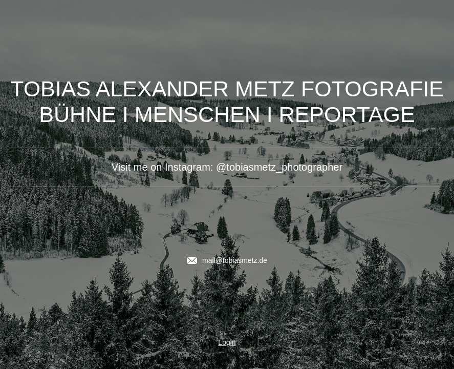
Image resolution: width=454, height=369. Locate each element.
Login (226, 342)
